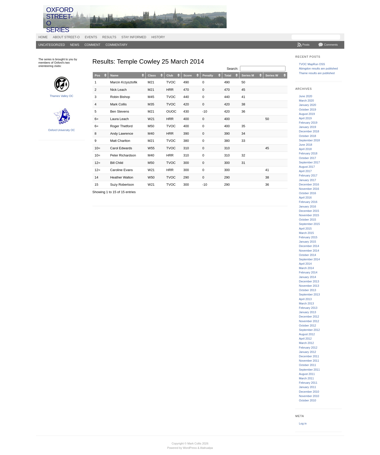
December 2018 (309, 131)
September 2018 (309, 140)
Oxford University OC (61, 130)
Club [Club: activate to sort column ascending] (169, 75)
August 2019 (307, 113)
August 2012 (307, 334)
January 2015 (307, 241)
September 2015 (309, 223)
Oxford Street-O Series (59, 20)
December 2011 (309, 356)
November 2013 (309, 285)
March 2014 (306, 268)
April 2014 (305, 263)
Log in (303, 423)
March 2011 (306, 378)
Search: (256, 69)
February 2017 (308, 175)
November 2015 (309, 215)
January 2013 (307, 312)
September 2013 (309, 294)
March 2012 (306, 342)
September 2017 (309, 162)
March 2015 (306, 232)
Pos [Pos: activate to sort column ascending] (97, 75)
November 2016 (309, 188)
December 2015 (309, 210)
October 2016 (307, 193)
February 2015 (308, 237)
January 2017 (307, 180)
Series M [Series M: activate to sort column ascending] (248, 75)
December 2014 (309, 246)
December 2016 (309, 184)
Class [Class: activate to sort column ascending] (152, 75)
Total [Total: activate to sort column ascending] (227, 75)
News (74, 45)
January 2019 (307, 126)
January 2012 (307, 351)
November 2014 (309, 250)
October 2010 (307, 400)
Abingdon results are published (318, 68)
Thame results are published (317, 73)
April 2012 (305, 338)
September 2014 (309, 259)
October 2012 (307, 325)
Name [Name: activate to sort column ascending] (114, 75)
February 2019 (308, 122)
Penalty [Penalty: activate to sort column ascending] (207, 75)
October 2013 (307, 290)
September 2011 (309, 369)
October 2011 (307, 365)
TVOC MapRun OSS (312, 64)
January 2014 (307, 277)
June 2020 (305, 96)
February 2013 (308, 307)
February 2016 (308, 201)
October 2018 (307, 135)
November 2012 (309, 321)
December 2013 (309, 281)
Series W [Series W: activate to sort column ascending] (271, 75)
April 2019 (305, 118)
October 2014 (307, 254)
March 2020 (306, 100)
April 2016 (305, 197)
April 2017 (305, 171)
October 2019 (307, 109)
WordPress (190, 447)
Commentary (117, 45)
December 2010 (309, 391)
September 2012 (309, 329)
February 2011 (308, 382)
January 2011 (307, 387)
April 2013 (305, 299)
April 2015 (305, 228)
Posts (306, 44)
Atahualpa (206, 447)
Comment (92, 45)
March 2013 (306, 303)
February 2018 (308, 153)
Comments (331, 44)
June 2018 (305, 144)
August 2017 (307, 166)
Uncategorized (52, 45)
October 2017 (307, 158)
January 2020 (307, 104)
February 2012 (308, 347)
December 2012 (309, 316)
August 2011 (307, 373)
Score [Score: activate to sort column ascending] (187, 75)
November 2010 (309, 396)
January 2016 (307, 206)
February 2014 (308, 272)
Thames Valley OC (61, 95)
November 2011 (309, 360)
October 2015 (307, 219)
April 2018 (305, 149)
